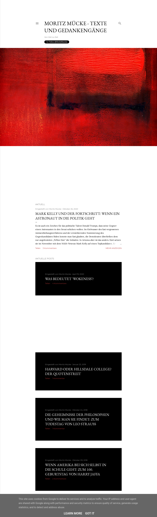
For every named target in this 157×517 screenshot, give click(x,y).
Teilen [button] (37, 248)
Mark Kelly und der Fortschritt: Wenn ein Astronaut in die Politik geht (77, 216)
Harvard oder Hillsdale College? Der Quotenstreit (78, 371)
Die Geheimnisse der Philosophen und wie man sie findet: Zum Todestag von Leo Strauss (77, 419)
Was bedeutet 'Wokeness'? (69, 278)
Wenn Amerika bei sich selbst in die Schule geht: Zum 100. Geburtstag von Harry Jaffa (75, 469)
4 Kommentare (59, 283)
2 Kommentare (59, 479)
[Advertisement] (72, 6)
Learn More (73, 513)
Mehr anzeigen (114, 248)
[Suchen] (120, 23)
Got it (90, 513)
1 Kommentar (58, 378)
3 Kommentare (49, 248)
